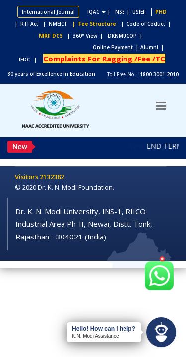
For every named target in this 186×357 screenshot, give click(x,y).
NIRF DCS (50, 35)
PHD (161, 11)
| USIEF (136, 11)
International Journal (48, 11)
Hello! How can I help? (103, 328)
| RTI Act (24, 23)
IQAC (96, 11)
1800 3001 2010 (158, 74)
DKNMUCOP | (126, 35)
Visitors (27, 176)
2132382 (52, 176)
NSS (120, 11)
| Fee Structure (92, 23)
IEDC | (30, 59)
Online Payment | (76, 47)
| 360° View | (85, 35)
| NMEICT (53, 23)
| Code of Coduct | (146, 23)
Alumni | (154, 47)
